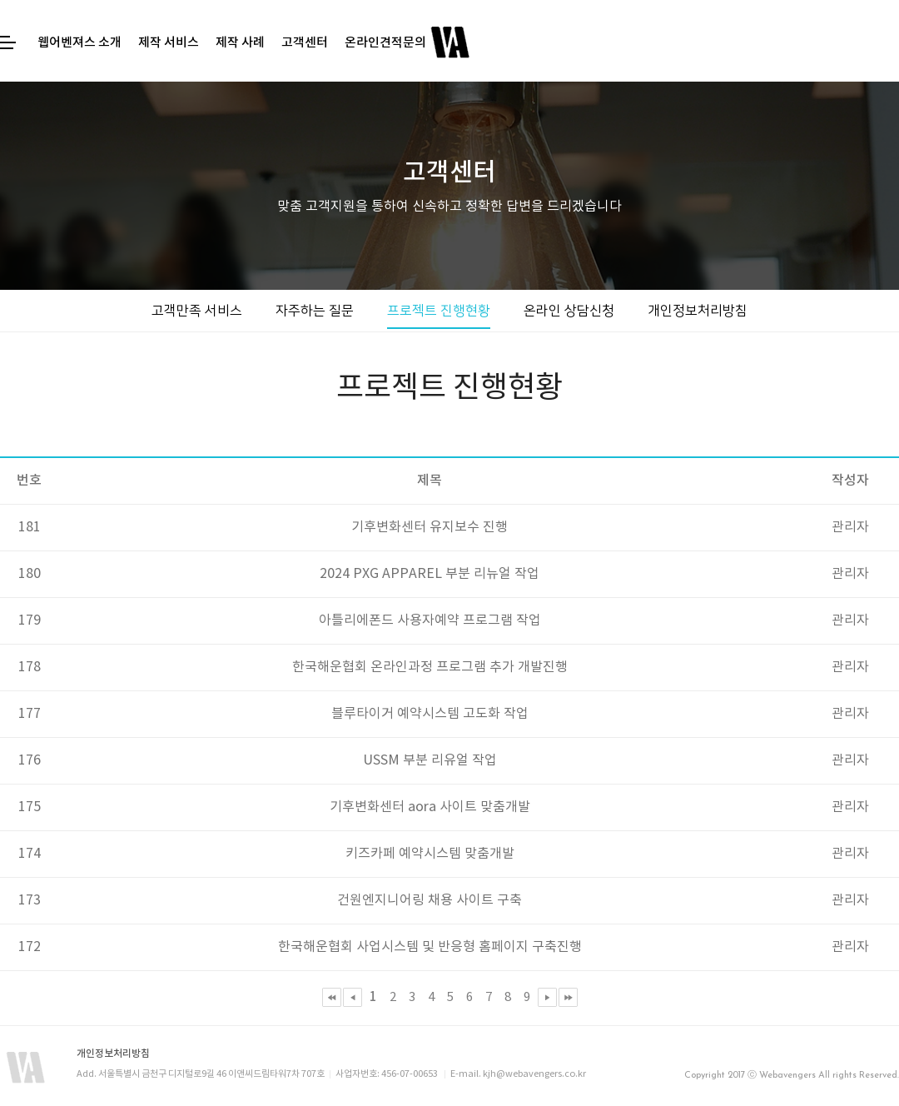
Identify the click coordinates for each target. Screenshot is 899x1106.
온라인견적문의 (385, 43)
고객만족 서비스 (196, 310)
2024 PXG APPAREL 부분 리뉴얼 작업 (429, 573)
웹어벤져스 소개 (79, 43)
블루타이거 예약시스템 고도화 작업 (430, 713)
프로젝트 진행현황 (438, 310)
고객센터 (304, 43)
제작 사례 (240, 43)
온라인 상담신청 (569, 310)
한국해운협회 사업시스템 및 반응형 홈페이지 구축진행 (430, 946)
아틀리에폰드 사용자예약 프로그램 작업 (430, 620)
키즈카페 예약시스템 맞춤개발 (429, 853)
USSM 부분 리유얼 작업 (430, 760)
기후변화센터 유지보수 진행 (429, 527)
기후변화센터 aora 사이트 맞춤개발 (430, 807)
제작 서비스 (168, 43)
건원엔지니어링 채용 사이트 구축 (429, 900)
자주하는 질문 (315, 310)
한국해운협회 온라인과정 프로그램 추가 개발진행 (430, 667)
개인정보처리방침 (698, 310)
